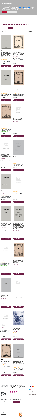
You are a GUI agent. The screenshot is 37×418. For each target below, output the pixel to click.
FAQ (19, 391)
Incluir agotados (4, 31)
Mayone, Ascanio (15, 121)
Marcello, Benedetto (16, 230)
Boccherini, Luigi (15, 56)
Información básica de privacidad (13, 404)
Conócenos (20, 385)
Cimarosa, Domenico (16, 366)
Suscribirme (16, 402)
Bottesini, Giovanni (3, 58)
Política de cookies (22, 386)
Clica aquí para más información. (24, 7)
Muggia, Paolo (15, 331)
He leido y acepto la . (10, 404)
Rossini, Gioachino (3, 193)
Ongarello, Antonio (16, 161)
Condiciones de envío (22, 387)
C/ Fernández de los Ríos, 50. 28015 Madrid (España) (14, 386)
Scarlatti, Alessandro (4, 227)
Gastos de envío (21, 388)
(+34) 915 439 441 (12, 388)
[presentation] (8, 408)
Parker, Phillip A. (2, 327)
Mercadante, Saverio (3, 158)
